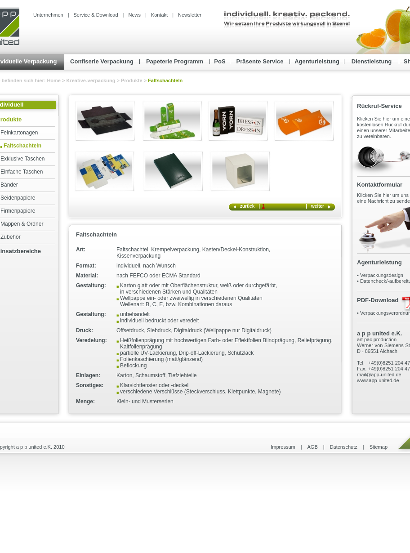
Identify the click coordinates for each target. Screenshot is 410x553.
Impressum (283, 447)
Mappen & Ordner (21, 224)
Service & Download (96, 15)
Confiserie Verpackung (102, 61)
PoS (219, 61)
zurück (247, 206)
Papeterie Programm (174, 61)
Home (54, 80)
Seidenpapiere (17, 198)
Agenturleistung (316, 61)
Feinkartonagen (19, 132)
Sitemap (379, 447)
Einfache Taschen (21, 172)
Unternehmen (48, 15)
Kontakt (159, 15)
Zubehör (10, 237)
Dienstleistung (372, 61)
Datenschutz (343, 447)
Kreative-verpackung (91, 80)
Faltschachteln (22, 146)
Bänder (9, 185)
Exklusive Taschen (22, 159)
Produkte (132, 80)
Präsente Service (260, 61)
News (134, 15)
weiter (317, 206)
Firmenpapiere (17, 211)
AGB (313, 447)
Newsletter (189, 15)
